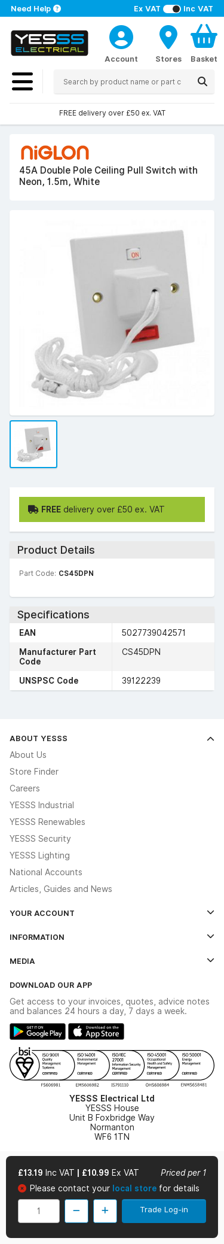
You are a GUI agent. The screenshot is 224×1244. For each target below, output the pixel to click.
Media (112, 961)
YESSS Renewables (47, 822)
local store (135, 1188)
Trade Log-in (164, 1209)
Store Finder (34, 771)
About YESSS (112, 738)
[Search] (202, 81)
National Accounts (46, 872)
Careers (25, 788)
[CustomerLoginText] (121, 35)
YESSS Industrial (42, 805)
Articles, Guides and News (61, 889)
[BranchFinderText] (168, 43)
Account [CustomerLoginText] (121, 58)
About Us (28, 755)
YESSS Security (40, 839)
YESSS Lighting (40, 855)
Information (112, 937)
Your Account (112, 913)
